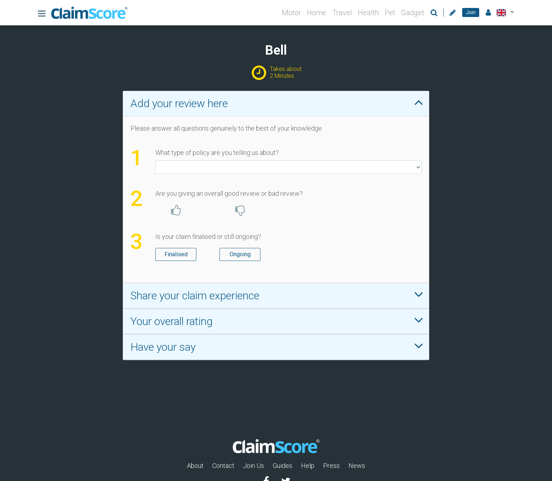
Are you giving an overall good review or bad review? (229, 193)
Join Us (253, 465)
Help (307, 465)
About (195, 465)
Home (316, 12)
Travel (342, 12)
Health (368, 12)
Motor (291, 12)
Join (471, 12)
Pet (390, 12)
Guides (282, 465)
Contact (223, 465)
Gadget (412, 12)
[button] (504, 12)
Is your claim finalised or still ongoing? (208, 236)
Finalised (176, 254)
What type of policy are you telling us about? (217, 152)
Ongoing (240, 254)
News (356, 465)
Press (331, 465)
